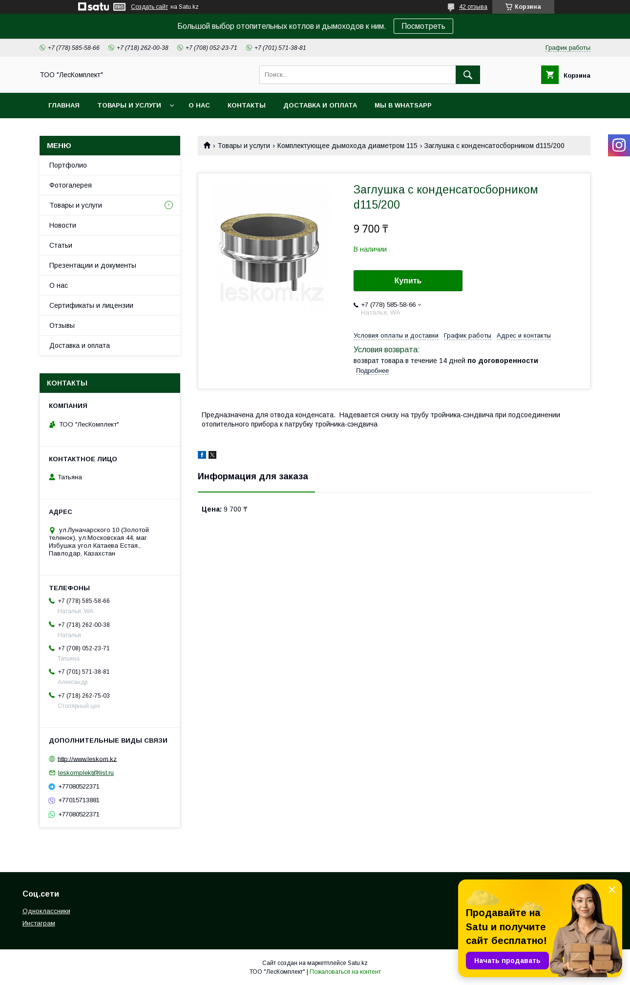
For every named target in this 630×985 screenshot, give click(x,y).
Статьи (60, 245)
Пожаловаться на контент (345, 971)
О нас (199, 105)
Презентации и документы (92, 265)
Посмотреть (423, 26)
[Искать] (468, 74)
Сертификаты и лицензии (91, 305)
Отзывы (62, 325)
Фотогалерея (70, 185)
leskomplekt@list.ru (86, 772)
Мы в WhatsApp (403, 105)
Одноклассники (46, 911)
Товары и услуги (129, 105)
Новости (62, 225)
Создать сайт (149, 6)
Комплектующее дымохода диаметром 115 (347, 146)
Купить (408, 281)
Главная (64, 105)
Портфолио (68, 165)
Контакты (247, 105)
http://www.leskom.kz (87, 758)
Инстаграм (38, 923)
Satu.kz (358, 963)
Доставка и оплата (320, 105)
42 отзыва (473, 6)
